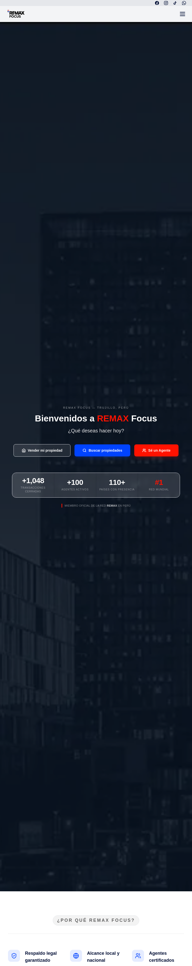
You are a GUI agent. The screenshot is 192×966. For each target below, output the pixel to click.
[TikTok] (175, 3)
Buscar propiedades (102, 450)
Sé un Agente (156, 450)
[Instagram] (166, 3)
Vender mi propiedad (42, 450)
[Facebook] (157, 3)
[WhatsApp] (184, 3)
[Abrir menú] (182, 13)
